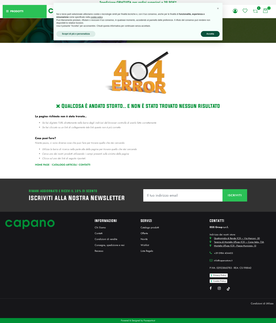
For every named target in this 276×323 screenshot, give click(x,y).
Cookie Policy (219, 281)
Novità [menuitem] (144, 239)
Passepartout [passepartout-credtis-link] (149, 320)
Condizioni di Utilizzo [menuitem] (262, 303)
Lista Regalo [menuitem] (147, 251)
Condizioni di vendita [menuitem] (106, 239)
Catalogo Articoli (64, 164)
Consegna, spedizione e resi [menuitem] (110, 245)
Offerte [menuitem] (144, 233)
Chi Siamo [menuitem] (100, 227)
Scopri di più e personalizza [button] (76, 34)
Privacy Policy (219, 275)
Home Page (42, 164)
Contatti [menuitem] (99, 233)
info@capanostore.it (223, 260)
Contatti (84, 164)
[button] (234, 195)
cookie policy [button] (97, 17)
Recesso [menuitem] (99, 251)
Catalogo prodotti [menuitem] (150, 227)
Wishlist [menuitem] (145, 245)
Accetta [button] (210, 34)
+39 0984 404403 (223, 253)
